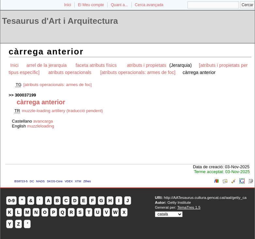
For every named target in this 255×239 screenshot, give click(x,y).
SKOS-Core (55, 181)
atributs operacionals (69, 72)
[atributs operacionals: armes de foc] (137, 72)
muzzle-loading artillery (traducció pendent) (62, 110)
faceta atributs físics (97, 65)
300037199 (25, 95)
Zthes (87, 181)
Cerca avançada (149, 5)
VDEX (69, 181)
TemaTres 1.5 (189, 207)
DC (32, 181)
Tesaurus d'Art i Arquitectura (60, 21)
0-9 (11, 200)
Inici (67, 5)
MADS (40, 181)
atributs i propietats (147, 65)
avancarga (43, 121)
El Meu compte (91, 5)
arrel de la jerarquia (46, 65)
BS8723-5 (20, 181)
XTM (78, 181)
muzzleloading (40, 126)
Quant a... (119, 5)
